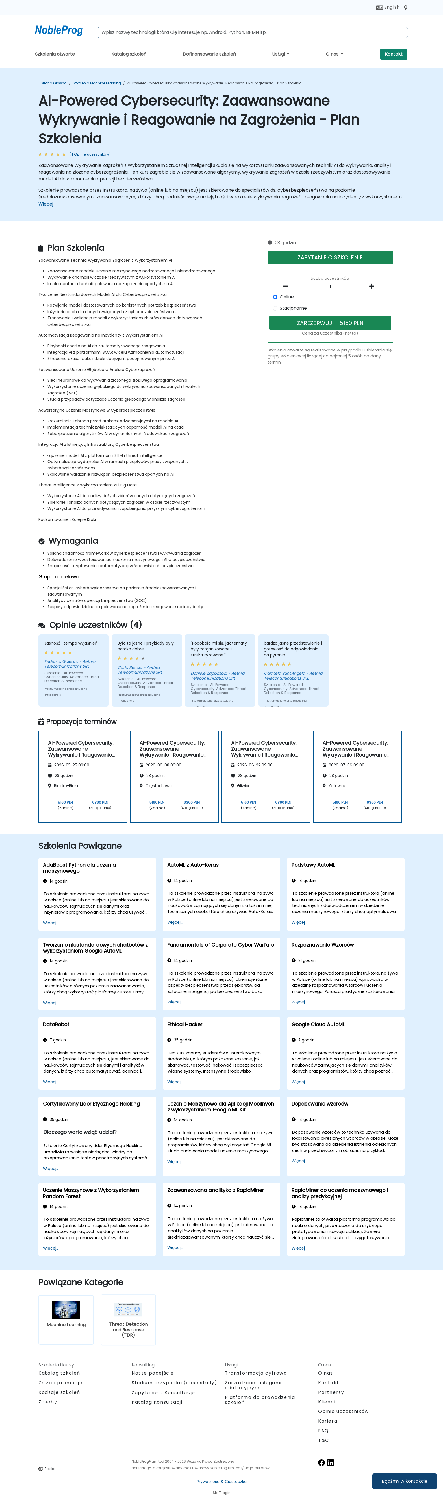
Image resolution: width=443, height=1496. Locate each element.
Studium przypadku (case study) (174, 1382)
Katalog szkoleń (128, 54)
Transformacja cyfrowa (256, 1373)
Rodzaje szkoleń (59, 1392)
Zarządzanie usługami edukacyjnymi (253, 1385)
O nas (333, 54)
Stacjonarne (293, 308)
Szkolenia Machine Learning (97, 83)
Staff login (222, 1492)
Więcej (45, 204)
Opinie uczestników (343, 1411)
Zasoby (47, 1402)
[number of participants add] (373, 286)
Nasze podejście (153, 1373)
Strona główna (54, 83)
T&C (323, 1440)
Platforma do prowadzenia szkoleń (260, 1400)
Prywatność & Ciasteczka (222, 1481)
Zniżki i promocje (60, 1382)
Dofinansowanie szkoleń (209, 54)
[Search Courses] (253, 32)
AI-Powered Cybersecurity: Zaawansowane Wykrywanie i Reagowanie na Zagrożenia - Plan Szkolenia (214, 83)
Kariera (327, 1421)
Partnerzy (331, 1392)
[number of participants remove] (287, 286)
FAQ (323, 1430)
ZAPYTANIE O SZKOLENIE (330, 257)
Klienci (326, 1402)
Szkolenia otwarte (55, 54)
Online (287, 297)
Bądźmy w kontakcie (404, 1481)
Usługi (279, 54)
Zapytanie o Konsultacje (163, 1392)
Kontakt (394, 54)
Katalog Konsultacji (157, 1402)
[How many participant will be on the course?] (330, 286)
